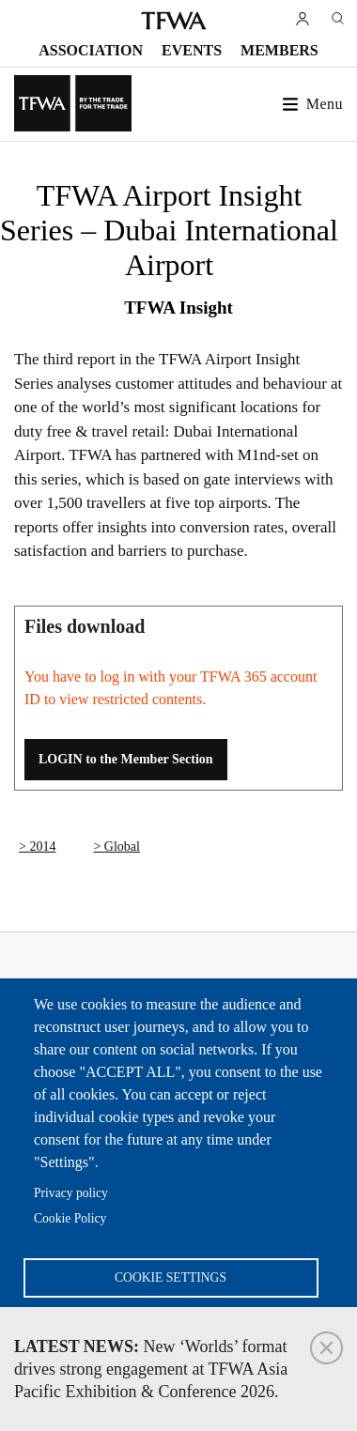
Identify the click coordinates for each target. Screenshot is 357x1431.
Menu (324, 104)
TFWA (174, 21)
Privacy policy (71, 1193)
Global (122, 846)
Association (91, 50)
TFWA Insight (178, 307)
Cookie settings (170, 1277)
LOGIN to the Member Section (126, 759)
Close (326, 1347)
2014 (42, 846)
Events (192, 50)
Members (279, 50)
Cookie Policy (70, 1218)
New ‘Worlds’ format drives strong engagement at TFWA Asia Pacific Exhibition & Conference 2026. (150, 1369)
